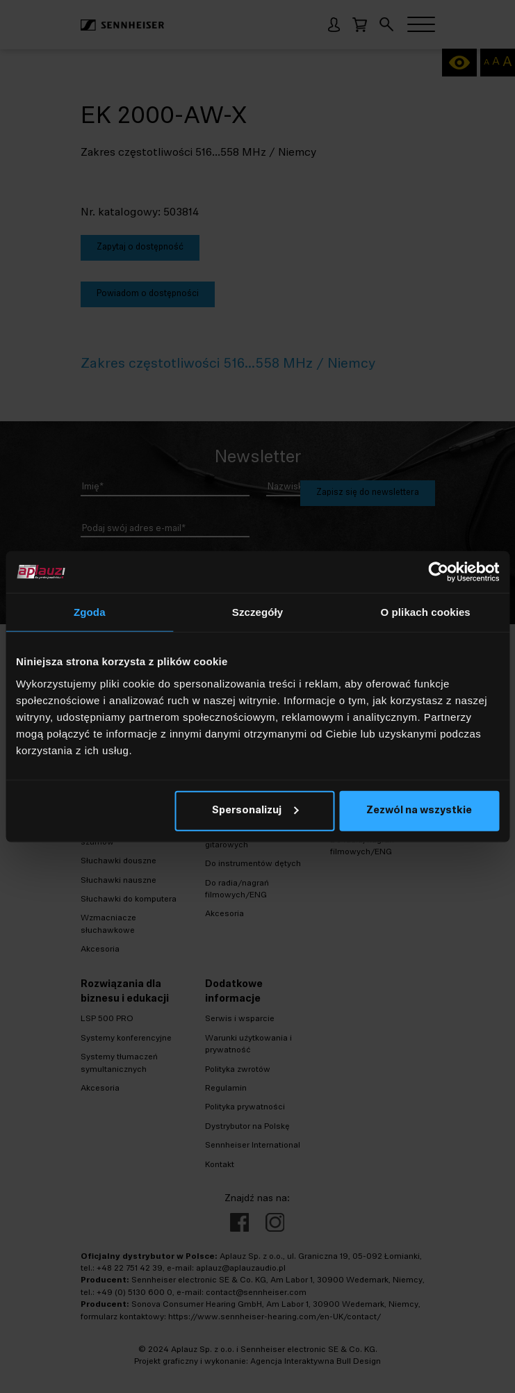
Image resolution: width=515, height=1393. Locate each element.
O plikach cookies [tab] (426, 612)
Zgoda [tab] (90, 612)
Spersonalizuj (255, 810)
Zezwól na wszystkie (419, 810)
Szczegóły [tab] (257, 612)
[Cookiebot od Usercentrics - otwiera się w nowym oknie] (438, 572)
